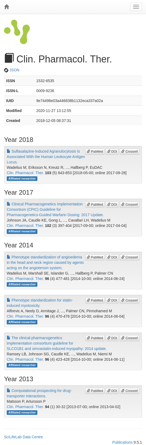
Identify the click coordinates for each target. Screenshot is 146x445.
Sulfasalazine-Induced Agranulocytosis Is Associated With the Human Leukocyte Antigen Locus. (46, 156)
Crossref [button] (129, 151)
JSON (11, 70)
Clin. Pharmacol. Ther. (25, 173)
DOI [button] (112, 151)
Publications (122, 442)
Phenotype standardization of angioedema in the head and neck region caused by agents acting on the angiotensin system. (45, 262)
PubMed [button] (95, 151)
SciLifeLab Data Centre (23, 437)
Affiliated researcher (22, 178)
